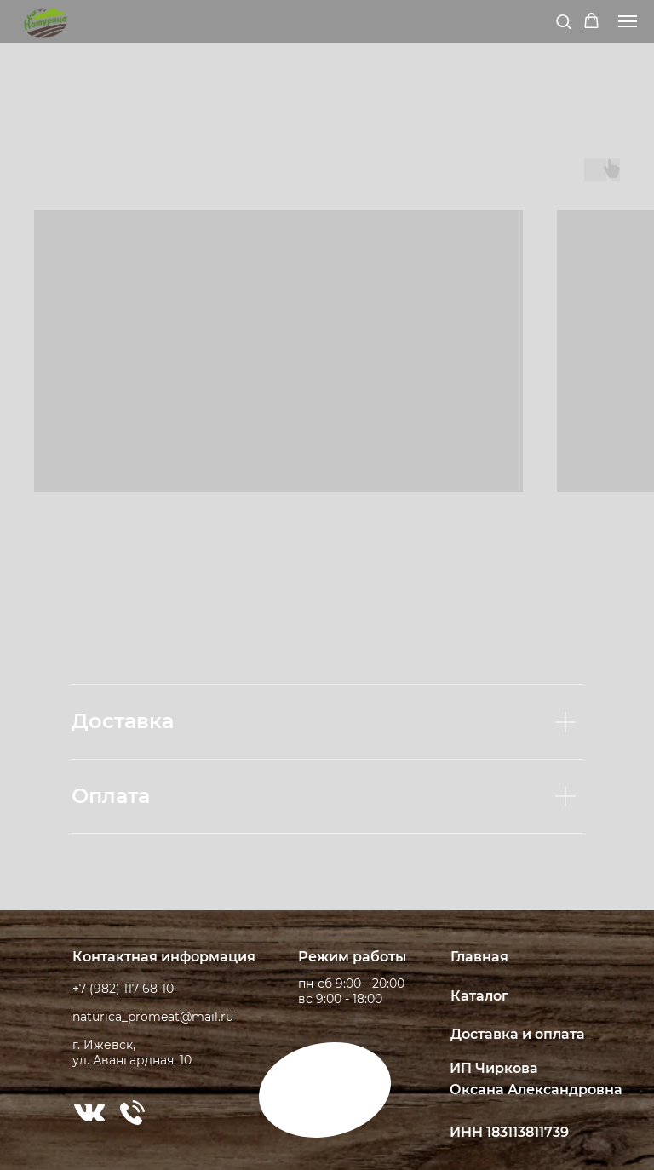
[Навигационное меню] (627, 21)
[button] (563, 21)
